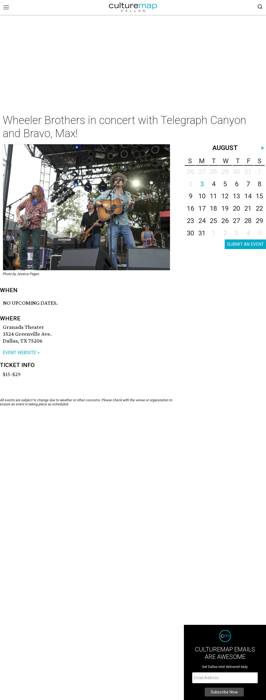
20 (236, 208)
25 (213, 221)
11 (213, 196)
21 (247, 208)
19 (225, 208)
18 (213, 208)
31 (202, 233)
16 (190, 208)
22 (259, 208)
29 (259, 221)
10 (202, 196)
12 (225, 196)
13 (236, 196)
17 (202, 208)
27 (236, 221)
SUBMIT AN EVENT (245, 244)
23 (190, 221)
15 (259, 196)
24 (202, 221)
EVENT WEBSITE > (21, 352)
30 (190, 233)
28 (247, 221)
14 (247, 196)
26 (225, 221)
